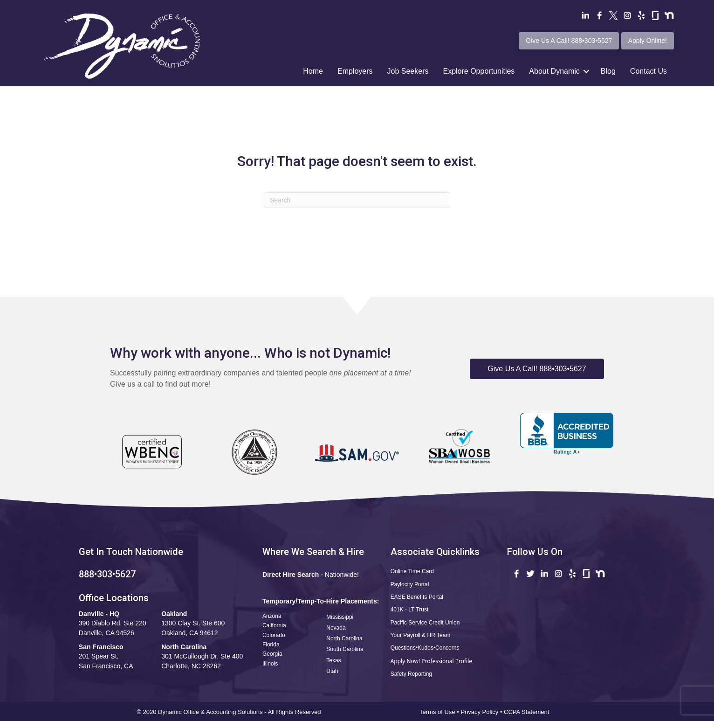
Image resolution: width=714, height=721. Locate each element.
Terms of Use (437, 711)
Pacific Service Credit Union (425, 622)
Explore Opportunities (479, 71)
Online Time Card (412, 571)
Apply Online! (647, 40)
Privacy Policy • (482, 711)
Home (313, 71)
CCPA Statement (527, 711)
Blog (608, 71)
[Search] (357, 200)
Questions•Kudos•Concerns (425, 648)
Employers (355, 71)
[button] (537, 369)
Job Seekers (408, 71)
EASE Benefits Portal (417, 597)
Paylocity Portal (410, 584)
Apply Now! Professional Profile (431, 661)
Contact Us (648, 71)
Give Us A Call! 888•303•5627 (569, 40)
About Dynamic (554, 71)
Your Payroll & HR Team (421, 635)
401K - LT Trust (410, 609)
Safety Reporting (411, 674)
